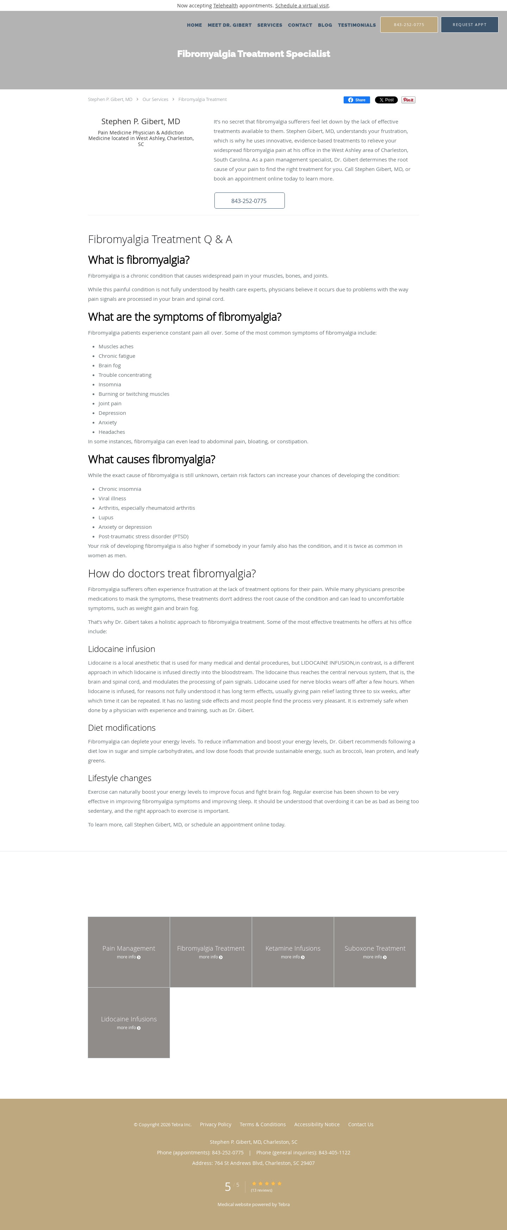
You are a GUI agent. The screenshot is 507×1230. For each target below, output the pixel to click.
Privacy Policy (215, 1124)
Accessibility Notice (317, 1124)
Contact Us (361, 1124)
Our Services (155, 99)
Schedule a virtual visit (302, 5)
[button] (470, 25)
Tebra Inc (180, 1124)
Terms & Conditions (263, 1124)
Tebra (284, 1204)
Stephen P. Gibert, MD (110, 99)
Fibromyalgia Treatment (203, 99)
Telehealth (225, 5)
